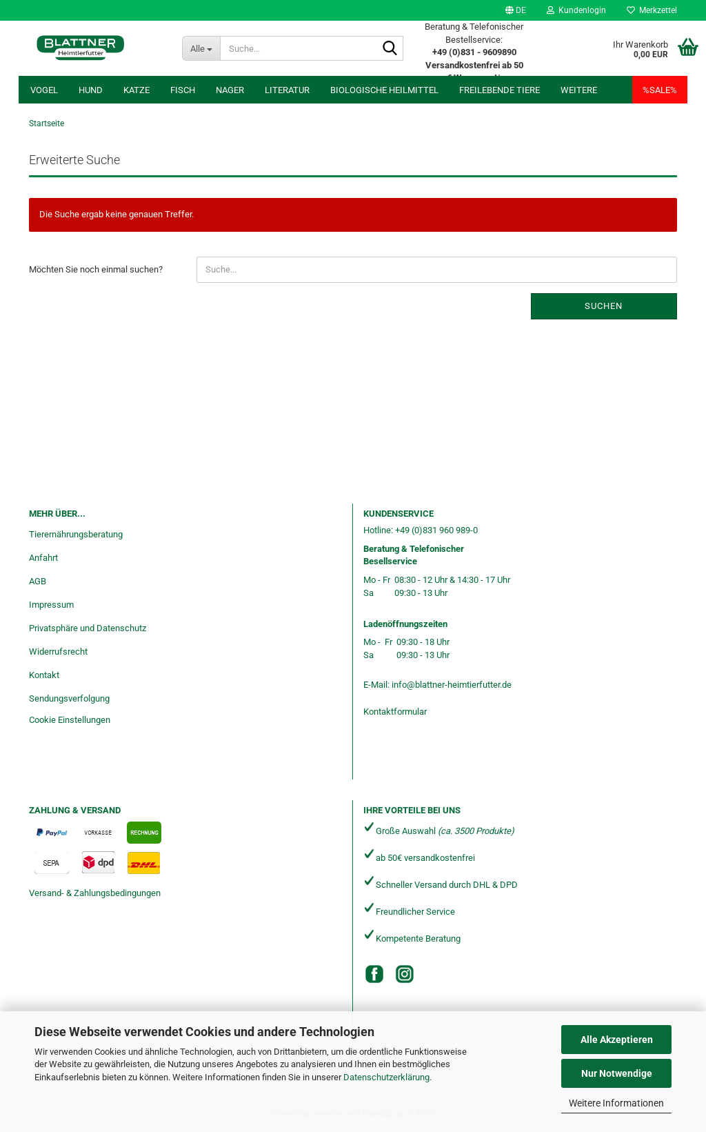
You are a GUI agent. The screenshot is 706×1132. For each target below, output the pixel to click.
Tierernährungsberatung (76, 534)
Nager (230, 90)
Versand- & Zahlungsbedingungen (95, 893)
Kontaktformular (395, 711)
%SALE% (660, 90)
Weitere (579, 90)
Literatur (287, 90)
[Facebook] (374, 974)
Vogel (44, 90)
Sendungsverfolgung (69, 698)
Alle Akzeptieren (617, 1039)
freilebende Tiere (499, 90)
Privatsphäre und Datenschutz (87, 628)
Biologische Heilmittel (384, 90)
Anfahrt (43, 558)
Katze (136, 90)
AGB (37, 581)
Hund (91, 90)
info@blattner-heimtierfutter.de (452, 684)
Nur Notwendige (616, 1073)
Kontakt (44, 675)
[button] (515, 10)
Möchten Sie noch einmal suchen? (96, 269)
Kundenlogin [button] (576, 10)
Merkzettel (652, 10)
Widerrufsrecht (58, 651)
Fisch (182, 90)
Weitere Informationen (616, 1103)
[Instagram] (405, 974)
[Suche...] (201, 48)
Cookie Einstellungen (69, 720)
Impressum (51, 604)
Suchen (604, 306)
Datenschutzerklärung (386, 1077)
